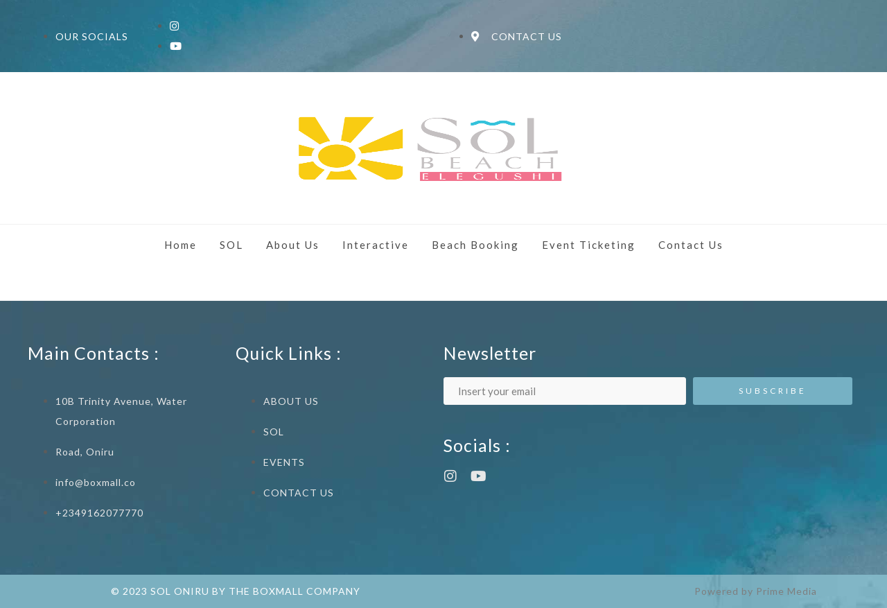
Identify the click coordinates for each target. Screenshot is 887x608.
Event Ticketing (588, 244)
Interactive (375, 244)
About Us (292, 244)
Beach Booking (475, 244)
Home (180, 244)
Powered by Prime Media (755, 591)
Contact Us (690, 244)
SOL (231, 244)
